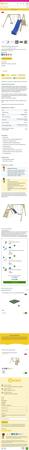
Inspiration (3, 403)
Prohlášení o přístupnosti (6, 405)
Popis (3, 75)
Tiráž (19, 436)
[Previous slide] (25, 290)
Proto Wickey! (4, 400)
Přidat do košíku (14, 282)
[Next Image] (27, 25)
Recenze (7, 75)
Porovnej (4, 71)
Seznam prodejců (14, 438)
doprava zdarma (4, 62)
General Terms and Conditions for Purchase (19, 437)
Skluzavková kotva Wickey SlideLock (15, 260)
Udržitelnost (3, 402)
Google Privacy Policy (15, 424)
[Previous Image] (2, 25)
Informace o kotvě (21, 75)
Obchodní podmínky (10, 437)
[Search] (27, 7)
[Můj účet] (21, 3)
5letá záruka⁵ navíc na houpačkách (15, 269)
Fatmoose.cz (19, 438)
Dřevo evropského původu (7, 78)
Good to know (13, 75)
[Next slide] (27, 42)
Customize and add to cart (6, 58)
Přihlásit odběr (4, 422)
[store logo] (4, 3)
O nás (2, 399)
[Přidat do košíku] (26, 313)
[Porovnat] (2, 71)
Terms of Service (21, 424)
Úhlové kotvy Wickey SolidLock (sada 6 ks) (16, 250)
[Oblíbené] (5, 448)
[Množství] (24, 313)
